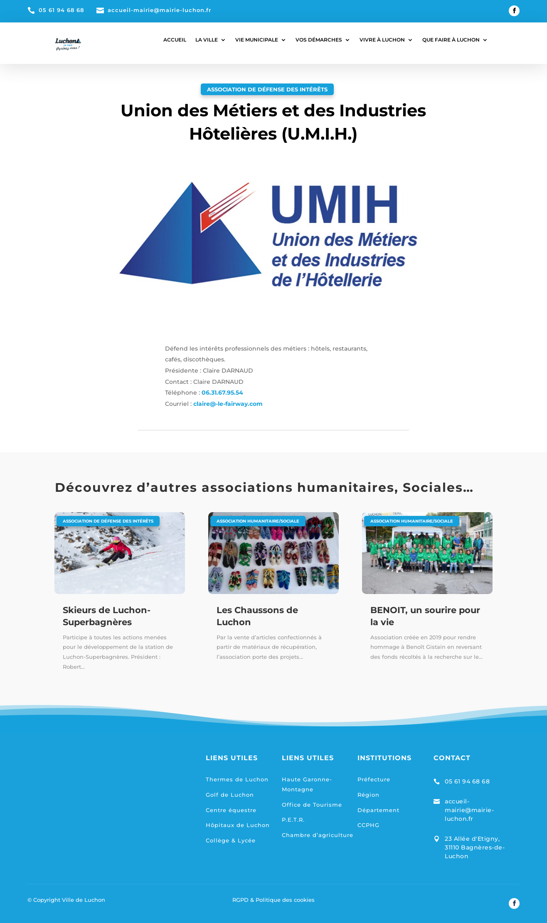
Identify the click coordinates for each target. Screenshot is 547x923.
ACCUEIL (174, 40)
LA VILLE (206, 40)
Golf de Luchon (230, 794)
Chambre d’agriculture (317, 835)
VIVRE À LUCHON (382, 40)
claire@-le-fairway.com (228, 403)
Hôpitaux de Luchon (238, 825)
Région (368, 794)
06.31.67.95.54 (222, 392)
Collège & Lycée (231, 840)
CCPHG (368, 825)
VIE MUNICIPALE (256, 40)
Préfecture (373, 779)
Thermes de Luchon (237, 779)
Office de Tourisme (312, 804)
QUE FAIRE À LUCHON (451, 40)
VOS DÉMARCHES (319, 40)
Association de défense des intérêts (267, 89)
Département (378, 810)
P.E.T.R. (293, 819)
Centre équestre (231, 810)
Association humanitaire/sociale (258, 521)
